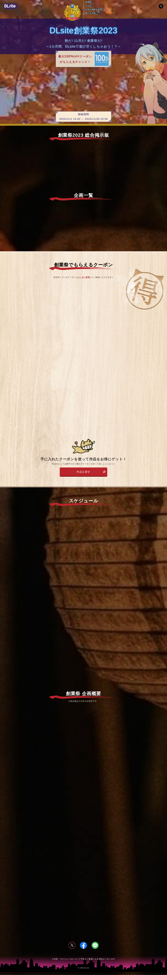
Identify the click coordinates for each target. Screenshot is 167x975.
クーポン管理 (84, 277)
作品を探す (83, 473)
